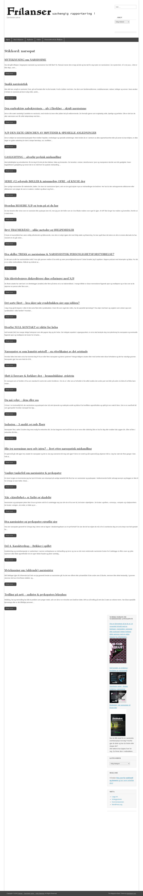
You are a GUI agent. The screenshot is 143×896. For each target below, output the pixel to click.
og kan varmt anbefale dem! (122, 780)
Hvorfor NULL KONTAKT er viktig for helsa (31, 327)
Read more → (10, 73)
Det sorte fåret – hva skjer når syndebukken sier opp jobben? (42, 302)
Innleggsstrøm (117, 799)
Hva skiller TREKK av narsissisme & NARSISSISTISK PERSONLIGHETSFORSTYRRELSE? (59, 254)
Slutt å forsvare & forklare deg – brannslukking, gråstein (39, 375)
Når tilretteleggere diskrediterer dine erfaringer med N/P (39, 278)
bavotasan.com (131, 893)
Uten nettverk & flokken (53, 40)
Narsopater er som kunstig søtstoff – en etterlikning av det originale (46, 351)
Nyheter (30, 40)
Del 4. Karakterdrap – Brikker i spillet (27, 545)
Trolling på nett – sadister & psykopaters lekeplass (35, 594)
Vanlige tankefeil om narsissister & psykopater (32, 472)
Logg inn (115, 797)
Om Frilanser (18, 40)
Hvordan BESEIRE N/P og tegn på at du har (31, 205)
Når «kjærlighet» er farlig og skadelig (27, 497)
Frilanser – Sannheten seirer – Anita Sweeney (30, 893)
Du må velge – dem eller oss (21, 400)
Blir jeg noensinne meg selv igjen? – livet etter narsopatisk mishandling (48, 448)
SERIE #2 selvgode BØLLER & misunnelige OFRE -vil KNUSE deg (44, 181)
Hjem (8, 40)
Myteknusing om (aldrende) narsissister (28, 570)
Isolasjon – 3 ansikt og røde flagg (24, 424)
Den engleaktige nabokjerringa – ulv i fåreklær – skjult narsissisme (45, 108)
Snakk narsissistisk (16, 84)
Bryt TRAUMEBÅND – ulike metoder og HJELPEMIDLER (39, 229)
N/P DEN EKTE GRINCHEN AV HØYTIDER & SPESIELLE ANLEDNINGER (50, 132)
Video (39, 40)
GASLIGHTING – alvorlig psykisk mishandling (32, 157)
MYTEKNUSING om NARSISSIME (25, 59)
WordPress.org (117, 804)
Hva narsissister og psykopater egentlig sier (30, 521)
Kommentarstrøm (118, 802)
